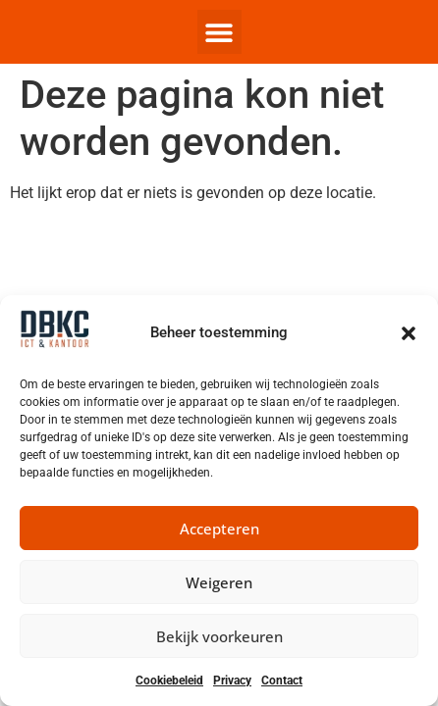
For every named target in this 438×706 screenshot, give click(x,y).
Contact (281, 680)
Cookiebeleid (169, 680)
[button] (408, 333)
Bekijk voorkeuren (219, 636)
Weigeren (219, 582)
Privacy (232, 680)
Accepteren (219, 528)
